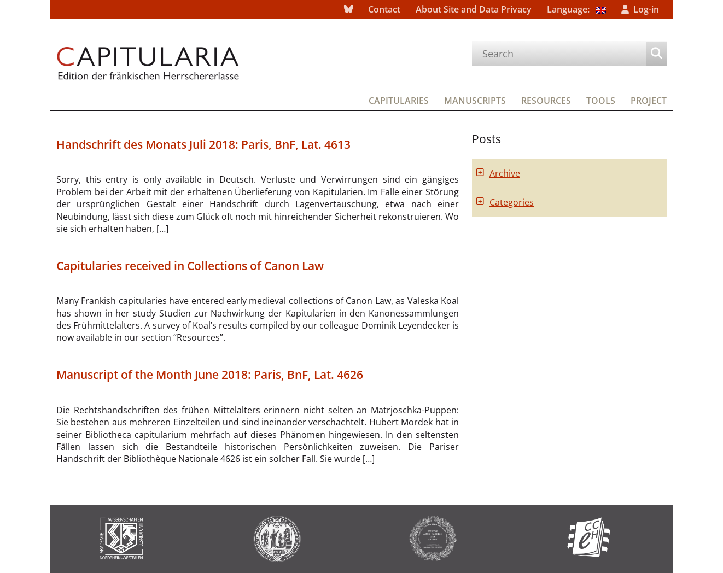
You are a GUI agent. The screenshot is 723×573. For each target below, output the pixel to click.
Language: (576, 9)
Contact (384, 9)
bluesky (348, 9)
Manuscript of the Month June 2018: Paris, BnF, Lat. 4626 (209, 374)
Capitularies (399, 101)
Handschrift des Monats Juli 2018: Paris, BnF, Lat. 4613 (203, 144)
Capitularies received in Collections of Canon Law (190, 265)
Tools (600, 101)
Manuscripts (475, 101)
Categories (511, 202)
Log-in (646, 9)
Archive (504, 173)
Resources (546, 101)
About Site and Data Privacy (474, 9)
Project (649, 101)
